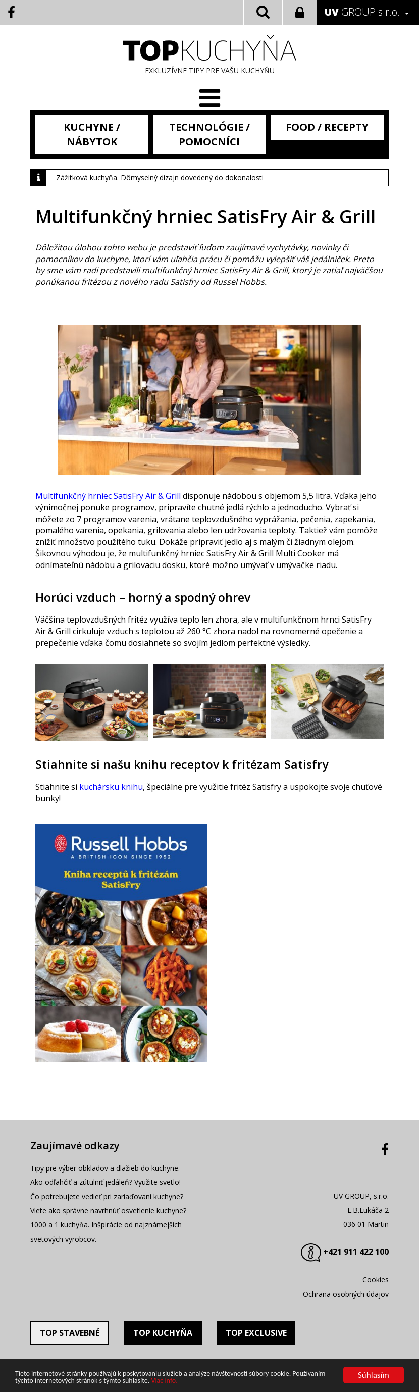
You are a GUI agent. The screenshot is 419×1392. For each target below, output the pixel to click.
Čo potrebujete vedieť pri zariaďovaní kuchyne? (106, 1196)
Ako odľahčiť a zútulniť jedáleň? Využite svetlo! (105, 1182)
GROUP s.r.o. (362, 12)
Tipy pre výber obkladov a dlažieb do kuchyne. (105, 1168)
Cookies (375, 1279)
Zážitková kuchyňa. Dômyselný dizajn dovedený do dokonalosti (160, 177)
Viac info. (164, 1381)
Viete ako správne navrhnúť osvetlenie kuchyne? (108, 1210)
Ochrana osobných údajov (346, 1294)
